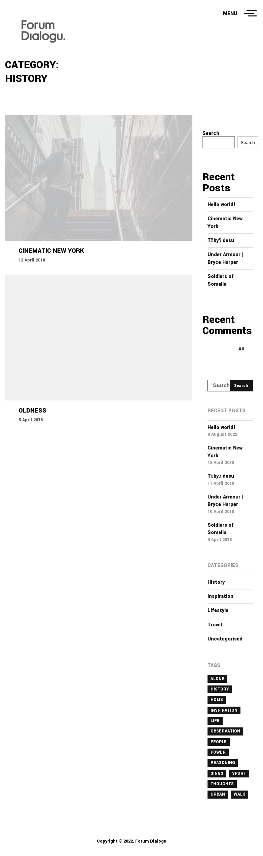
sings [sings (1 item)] (217, 773)
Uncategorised (225, 639)
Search (210, 133)
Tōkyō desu (221, 240)
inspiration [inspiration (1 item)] (224, 710)
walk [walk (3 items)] (239, 794)
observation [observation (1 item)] (225, 731)
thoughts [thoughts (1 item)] (222, 784)
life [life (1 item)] (215, 721)
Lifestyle (218, 610)
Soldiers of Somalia (221, 280)
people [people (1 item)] (219, 742)
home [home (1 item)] (217, 700)
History (216, 582)
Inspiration (220, 596)
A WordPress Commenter (224, 345)
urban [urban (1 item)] (218, 794)
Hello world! (221, 204)
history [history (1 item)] (220, 689)
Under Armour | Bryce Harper (225, 258)
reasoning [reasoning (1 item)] (223, 763)
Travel (215, 624)
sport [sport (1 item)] (239, 773)
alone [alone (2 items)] (217, 679)
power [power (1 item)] (218, 752)
